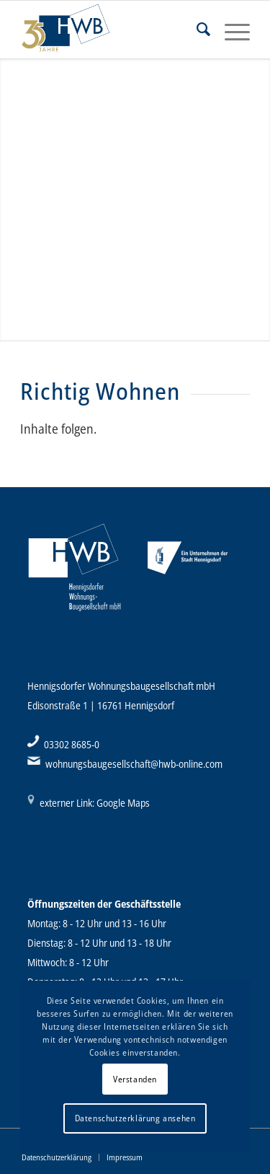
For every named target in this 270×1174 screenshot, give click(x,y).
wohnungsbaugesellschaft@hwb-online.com (133, 764)
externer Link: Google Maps (95, 803)
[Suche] (196, 29)
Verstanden (135, 1079)
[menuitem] (196, 29)
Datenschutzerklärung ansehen (135, 1118)
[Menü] (230, 29)
